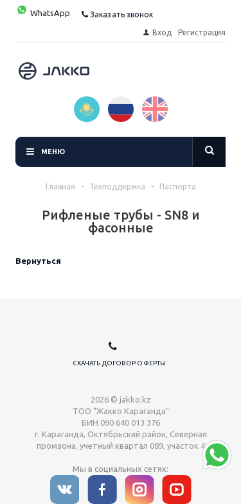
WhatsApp (42, 12)
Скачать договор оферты (119, 363)
